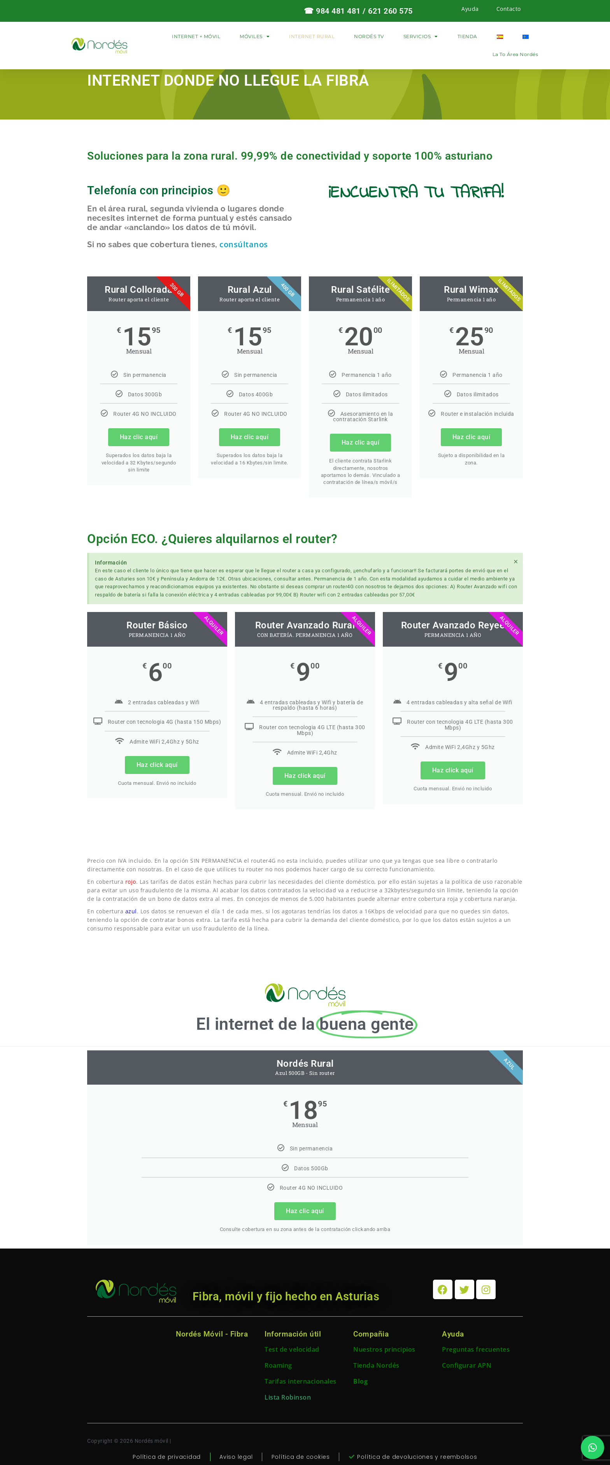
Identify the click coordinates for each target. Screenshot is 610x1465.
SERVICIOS (420, 36)
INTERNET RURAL (312, 36)
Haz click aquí (157, 765)
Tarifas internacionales (301, 1381)
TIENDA (467, 36)
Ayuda (470, 8)
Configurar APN (466, 1365)
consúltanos (243, 244)
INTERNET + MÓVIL (196, 36)
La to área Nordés (515, 54)
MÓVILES (255, 36)
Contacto (508, 8)
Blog (360, 1381)
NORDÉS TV (369, 36)
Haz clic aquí (139, 437)
